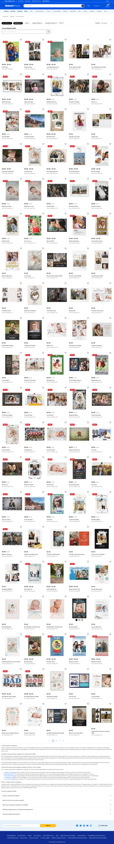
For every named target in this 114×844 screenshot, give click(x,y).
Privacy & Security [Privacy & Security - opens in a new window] (34, 838)
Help (88, 6)
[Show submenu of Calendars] (102, 11)
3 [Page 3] (59, 741)
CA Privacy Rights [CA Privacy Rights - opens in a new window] (45, 838)
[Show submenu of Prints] (33, 11)
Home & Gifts (5, 16)
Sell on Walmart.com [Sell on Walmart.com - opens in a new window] (48, 835)
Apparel (85, 11)
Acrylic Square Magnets (10, 779)
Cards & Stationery (39, 11)
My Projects (27, 1)
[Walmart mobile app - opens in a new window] (102, 825)
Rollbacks (6, 11)
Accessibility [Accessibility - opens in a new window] (91, 835)
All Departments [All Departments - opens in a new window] (11, 835)
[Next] (63, 741)
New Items (13, 11)
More (105, 11)
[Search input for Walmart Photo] (52, 5)
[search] (48, 32)
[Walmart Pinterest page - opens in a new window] (84, 825)
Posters (48, 11)
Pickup (25, 11)
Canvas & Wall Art (57, 11)
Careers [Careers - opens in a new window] (30, 835)
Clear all (61, 23)
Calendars (99, 11)
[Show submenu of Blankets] (67, 11)
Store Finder (21, 1)
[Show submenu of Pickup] (28, 11)
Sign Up (48, 825)
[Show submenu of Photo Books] (76, 11)
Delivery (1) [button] (18, 23)
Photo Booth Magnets (10, 775)
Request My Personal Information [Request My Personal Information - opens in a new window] (98, 838)
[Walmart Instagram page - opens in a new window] (91, 825)
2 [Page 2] (56, 741)
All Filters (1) (7, 23)
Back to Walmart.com (9, 1)
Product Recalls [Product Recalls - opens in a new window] (81, 835)
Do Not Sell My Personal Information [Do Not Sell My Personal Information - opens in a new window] (77, 838)
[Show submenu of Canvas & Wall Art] (61, 11)
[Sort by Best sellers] (106, 23)
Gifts (79, 11)
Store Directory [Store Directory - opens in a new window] (21, 835)
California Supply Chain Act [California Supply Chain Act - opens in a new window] (59, 838)
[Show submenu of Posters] (50, 11)
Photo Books (73, 11)
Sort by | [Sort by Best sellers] (97, 23)
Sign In (107, 1)
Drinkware (92, 11)
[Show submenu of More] (107, 11)
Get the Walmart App (12, 838)
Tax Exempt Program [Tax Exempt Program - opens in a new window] (99, 835)
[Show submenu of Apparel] (87, 11)
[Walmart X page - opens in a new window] (81, 825)
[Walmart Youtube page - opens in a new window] (87, 825)
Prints (31, 11)
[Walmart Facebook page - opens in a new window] (77, 825)
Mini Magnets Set (8, 774)
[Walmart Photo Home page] (12, 5)
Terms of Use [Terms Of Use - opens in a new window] (23, 838)
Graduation (19, 11)
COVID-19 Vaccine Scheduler (67, 835)
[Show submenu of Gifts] (81, 11)
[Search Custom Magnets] (24, 32)
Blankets (65, 11)
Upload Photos (45, 1)
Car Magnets (7, 777)
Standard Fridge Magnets (11, 772)
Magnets (12, 16)
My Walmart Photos (36, 1)
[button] (12, 39)
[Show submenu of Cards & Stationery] (44, 11)
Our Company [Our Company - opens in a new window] (37, 835)
